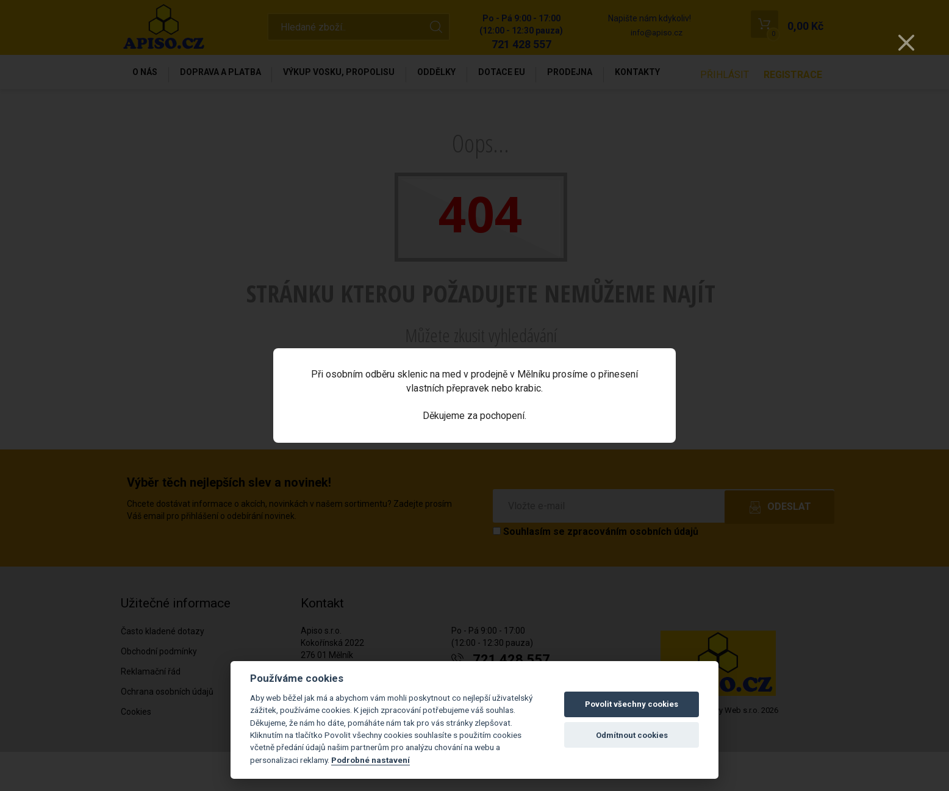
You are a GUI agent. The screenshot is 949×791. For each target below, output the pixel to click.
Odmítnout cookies (632, 735)
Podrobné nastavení (370, 760)
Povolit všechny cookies (631, 704)
